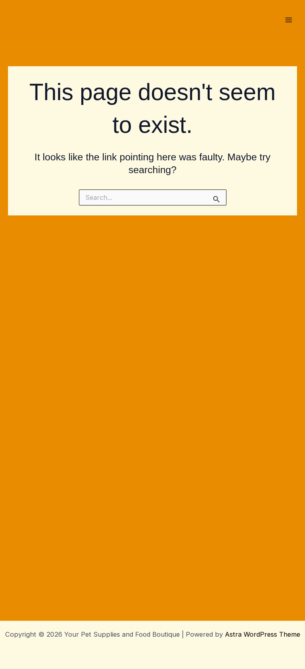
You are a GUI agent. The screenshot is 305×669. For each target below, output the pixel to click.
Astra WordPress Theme (262, 634)
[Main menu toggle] (288, 209)
